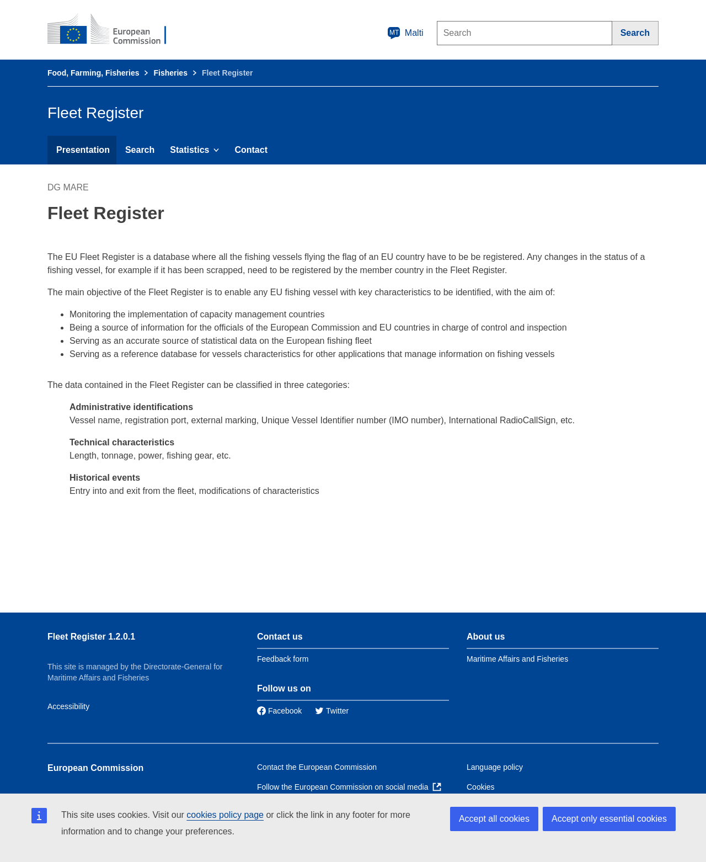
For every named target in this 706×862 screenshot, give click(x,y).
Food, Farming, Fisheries (93, 72)
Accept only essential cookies (609, 818)
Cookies (481, 787)
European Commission (95, 768)
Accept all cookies (494, 818)
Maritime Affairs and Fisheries (517, 659)
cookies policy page (225, 815)
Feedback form (282, 659)
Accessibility (68, 706)
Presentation (83, 150)
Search (139, 150)
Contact (251, 150)
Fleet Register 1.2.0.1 (91, 636)
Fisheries (170, 72)
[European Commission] (114, 29)
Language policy (495, 767)
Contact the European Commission (317, 767)
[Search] (635, 33)
